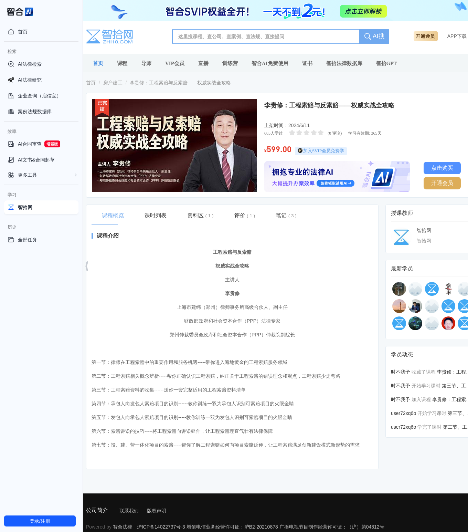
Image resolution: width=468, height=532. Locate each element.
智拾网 (424, 230)
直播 (203, 63)
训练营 (230, 63)
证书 (307, 63)
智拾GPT (386, 63)
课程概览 (113, 215)
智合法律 (122, 527)
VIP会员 (174, 63)
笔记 (286, 215)
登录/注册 (40, 521)
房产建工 (113, 82)
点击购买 (442, 168)
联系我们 (129, 510)
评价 (244, 215)
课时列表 (156, 215)
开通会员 (442, 183)
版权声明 (156, 510)
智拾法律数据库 (344, 63)
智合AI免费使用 (270, 63)
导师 (146, 63)
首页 (98, 63)
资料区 (200, 215)
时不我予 (400, 372)
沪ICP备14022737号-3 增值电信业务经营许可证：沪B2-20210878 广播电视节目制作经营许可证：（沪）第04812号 (260, 527)
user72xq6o (403, 413)
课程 (122, 63)
